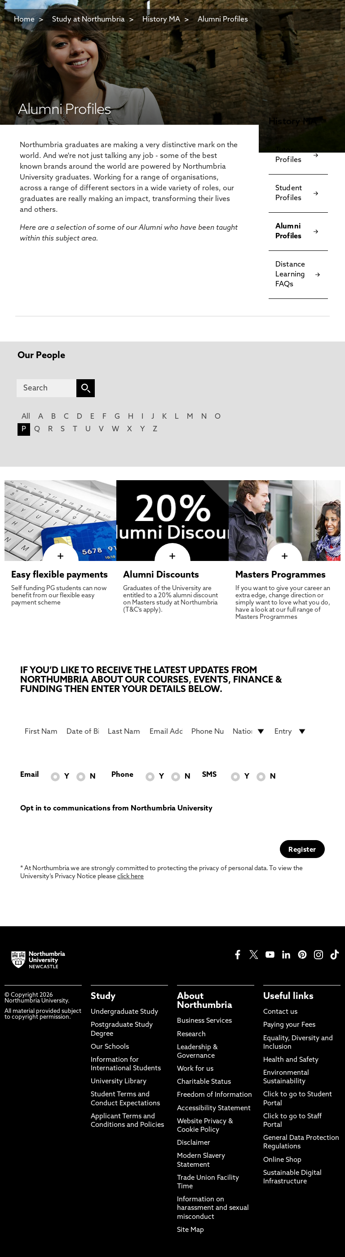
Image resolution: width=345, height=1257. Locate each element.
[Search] (46, 388)
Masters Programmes (280, 575)
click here (130, 876)
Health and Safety (290, 1060)
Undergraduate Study (124, 1012)
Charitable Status (204, 1082)
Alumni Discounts (161, 575)
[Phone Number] (208, 731)
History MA (161, 19)
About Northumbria (204, 1001)
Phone (122, 775)
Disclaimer (193, 1143)
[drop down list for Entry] (291, 731)
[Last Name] (124, 731)
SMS (209, 775)
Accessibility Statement (214, 1108)
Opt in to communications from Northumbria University (116, 808)
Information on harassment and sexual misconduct (213, 1208)
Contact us (280, 1012)
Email (29, 775)
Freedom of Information (214, 1095)
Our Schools (110, 1047)
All (26, 416)
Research (191, 1034)
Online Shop (282, 1160)
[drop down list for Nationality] (249, 731)
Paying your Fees (289, 1025)
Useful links (288, 996)
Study (103, 996)
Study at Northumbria (88, 19)
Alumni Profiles (223, 19)
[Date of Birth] (83, 731)
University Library (118, 1081)
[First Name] (41, 731)
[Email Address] (166, 731)
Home (24, 19)
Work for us (195, 1069)
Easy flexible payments (59, 575)
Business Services (204, 1021)
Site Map (190, 1230)
